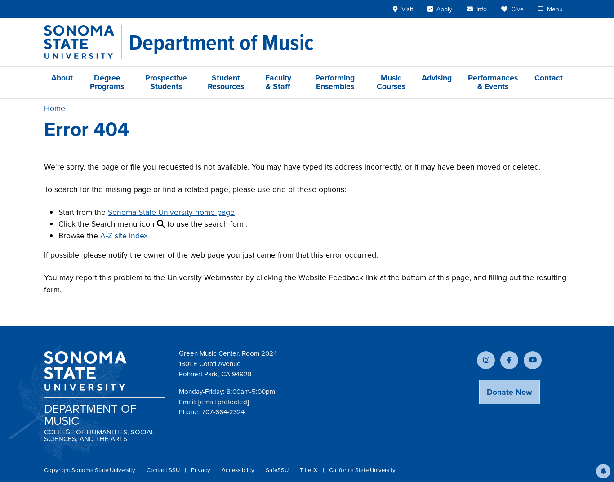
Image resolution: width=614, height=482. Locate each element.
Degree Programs (107, 82)
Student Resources (226, 82)
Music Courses (391, 82)
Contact (548, 78)
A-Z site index (124, 235)
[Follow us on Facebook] (509, 360)
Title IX (309, 470)
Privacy (201, 470)
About (62, 78)
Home (54, 108)
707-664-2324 (223, 412)
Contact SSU (164, 470)
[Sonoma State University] (83, 42)
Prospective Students (166, 82)
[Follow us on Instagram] (486, 360)
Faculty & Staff (278, 82)
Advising (437, 78)
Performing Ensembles (335, 82)
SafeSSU (278, 470)
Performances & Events (493, 82)
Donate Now (509, 392)
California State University (362, 470)
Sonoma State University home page (171, 212)
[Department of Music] (221, 42)
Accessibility (239, 470)
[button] (603, 471)
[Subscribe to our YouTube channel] (533, 360)
